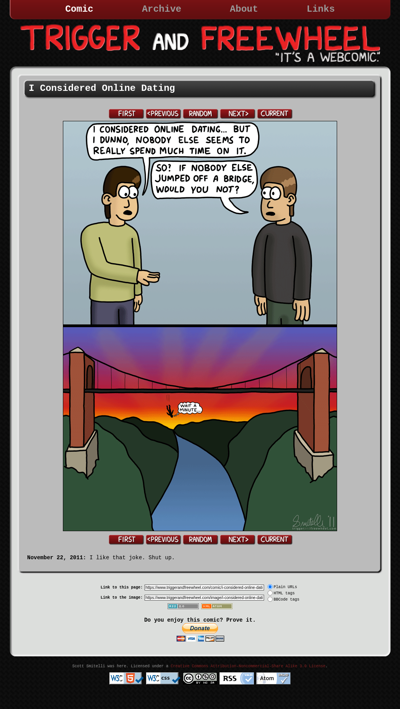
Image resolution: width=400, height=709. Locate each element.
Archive (161, 9)
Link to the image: (121, 598)
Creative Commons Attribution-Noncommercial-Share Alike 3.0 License (248, 666)
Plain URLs (285, 587)
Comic (79, 9)
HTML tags (284, 593)
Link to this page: (121, 587)
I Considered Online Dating (102, 88)
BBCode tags (287, 599)
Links (321, 9)
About (244, 9)
